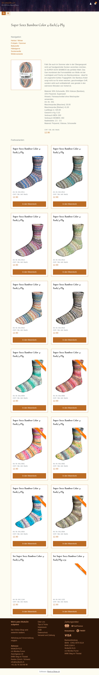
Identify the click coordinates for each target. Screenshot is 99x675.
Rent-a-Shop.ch (53, 672)
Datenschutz (43, 632)
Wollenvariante (17, 54)
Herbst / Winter (17, 41)
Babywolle (15, 46)
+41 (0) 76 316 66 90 (19, 665)
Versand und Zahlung (46, 635)
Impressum (42, 627)
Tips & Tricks (43, 624)
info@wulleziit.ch (17, 662)
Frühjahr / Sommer (18, 43)
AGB (40, 630)
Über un (41, 622)
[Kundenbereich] (91, 4)
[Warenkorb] (95, 4)
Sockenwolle (16, 51)
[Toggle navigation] (8, 13)
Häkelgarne (15, 49)
